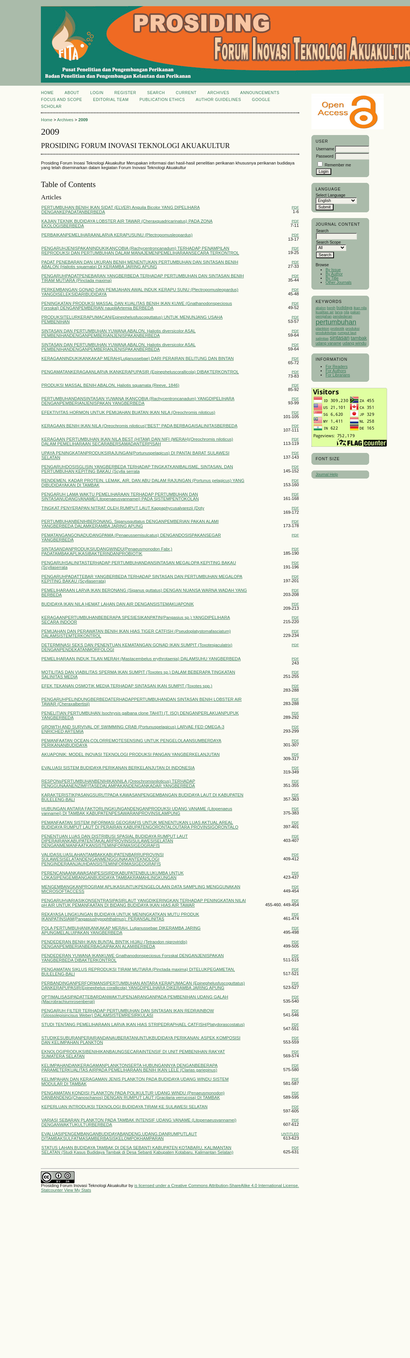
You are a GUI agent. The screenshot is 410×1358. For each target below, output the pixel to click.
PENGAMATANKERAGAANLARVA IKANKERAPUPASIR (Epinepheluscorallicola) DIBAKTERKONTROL (140, 372)
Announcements (260, 93)
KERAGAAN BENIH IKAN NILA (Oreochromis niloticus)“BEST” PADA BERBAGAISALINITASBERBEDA (139, 425)
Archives (218, 93)
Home (47, 93)
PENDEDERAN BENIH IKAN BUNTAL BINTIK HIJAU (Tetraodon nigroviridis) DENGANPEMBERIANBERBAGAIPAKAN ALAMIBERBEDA (114, 944)
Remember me (338, 165)
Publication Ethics (162, 100)
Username (325, 149)
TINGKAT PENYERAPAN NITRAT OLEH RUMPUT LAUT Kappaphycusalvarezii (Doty (122, 508)
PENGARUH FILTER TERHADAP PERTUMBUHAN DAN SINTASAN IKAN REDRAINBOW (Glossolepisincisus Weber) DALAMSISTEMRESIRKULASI (127, 1013)
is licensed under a (153, 1185)
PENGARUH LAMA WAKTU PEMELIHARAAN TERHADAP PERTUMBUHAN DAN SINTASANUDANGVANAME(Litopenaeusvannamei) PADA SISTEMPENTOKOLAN (120, 496)
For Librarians (338, 375)
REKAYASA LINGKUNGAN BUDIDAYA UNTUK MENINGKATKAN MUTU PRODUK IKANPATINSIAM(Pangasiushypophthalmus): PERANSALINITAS (120, 916)
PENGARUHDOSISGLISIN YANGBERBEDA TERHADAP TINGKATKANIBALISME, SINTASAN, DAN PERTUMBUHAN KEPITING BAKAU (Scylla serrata (137, 469)
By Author (334, 274)
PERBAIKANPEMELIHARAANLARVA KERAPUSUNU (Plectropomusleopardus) (117, 235)
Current (186, 93)
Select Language (330, 195)
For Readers (337, 367)
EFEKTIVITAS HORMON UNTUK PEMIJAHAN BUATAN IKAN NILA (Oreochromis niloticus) (128, 412)
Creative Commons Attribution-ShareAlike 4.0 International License (234, 1185)
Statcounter (52, 1190)
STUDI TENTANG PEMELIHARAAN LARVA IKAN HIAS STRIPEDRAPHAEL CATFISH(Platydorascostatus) (143, 1024)
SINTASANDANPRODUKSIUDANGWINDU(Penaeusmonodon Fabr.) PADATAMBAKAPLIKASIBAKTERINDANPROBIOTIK (106, 551)
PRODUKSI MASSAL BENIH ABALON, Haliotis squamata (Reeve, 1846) (110, 385)
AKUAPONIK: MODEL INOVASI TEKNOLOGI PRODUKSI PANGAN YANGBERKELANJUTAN (130, 754)
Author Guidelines (218, 100)
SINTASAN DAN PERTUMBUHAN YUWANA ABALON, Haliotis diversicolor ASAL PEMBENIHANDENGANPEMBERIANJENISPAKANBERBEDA (118, 333)
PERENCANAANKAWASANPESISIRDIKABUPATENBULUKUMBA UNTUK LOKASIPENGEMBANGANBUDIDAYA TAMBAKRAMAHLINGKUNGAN (112, 875)
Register (125, 93)
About (72, 93)
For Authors (336, 371)
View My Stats (77, 1190)
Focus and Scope (61, 100)
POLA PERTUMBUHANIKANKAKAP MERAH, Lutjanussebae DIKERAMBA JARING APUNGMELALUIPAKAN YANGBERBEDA (121, 930)
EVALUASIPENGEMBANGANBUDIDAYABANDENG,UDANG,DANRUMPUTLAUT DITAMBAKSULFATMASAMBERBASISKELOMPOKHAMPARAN (119, 1136)
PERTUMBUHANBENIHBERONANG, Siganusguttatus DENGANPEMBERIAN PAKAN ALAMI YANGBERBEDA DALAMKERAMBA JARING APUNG (130, 523)
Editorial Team (110, 100)
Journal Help (327, 474)
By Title (332, 278)
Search (156, 93)
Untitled (290, 1134)
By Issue (333, 270)
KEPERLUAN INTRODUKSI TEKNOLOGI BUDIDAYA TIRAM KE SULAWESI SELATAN (124, 1106)
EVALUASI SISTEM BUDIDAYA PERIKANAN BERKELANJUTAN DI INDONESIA (117, 767)
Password (325, 156)
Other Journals (339, 282)
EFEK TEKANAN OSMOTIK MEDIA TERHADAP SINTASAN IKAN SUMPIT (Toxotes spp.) (126, 686)
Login (97, 93)
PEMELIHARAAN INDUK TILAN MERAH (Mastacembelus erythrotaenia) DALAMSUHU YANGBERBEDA (141, 658)
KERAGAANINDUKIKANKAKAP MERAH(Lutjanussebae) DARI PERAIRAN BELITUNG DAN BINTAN (137, 358)
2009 (83, 119)
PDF (295, 207)
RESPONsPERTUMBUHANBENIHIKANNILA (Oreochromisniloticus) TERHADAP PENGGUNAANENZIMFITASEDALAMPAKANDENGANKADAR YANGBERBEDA (118, 783)
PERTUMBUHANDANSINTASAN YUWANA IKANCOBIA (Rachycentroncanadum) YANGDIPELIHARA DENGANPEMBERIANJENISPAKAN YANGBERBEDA (137, 400)
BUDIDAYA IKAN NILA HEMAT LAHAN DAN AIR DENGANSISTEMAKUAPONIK (117, 604)
